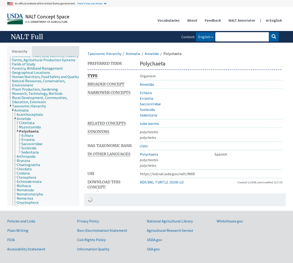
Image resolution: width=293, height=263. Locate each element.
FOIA (11, 239)
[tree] (43, 131)
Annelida (152, 53)
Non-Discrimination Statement (102, 230)
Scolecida (147, 109)
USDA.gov (154, 239)
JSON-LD (176, 182)
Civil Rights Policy (91, 239)
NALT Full (27, 37)
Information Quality (93, 249)
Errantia (146, 98)
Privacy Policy (88, 221)
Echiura (146, 92)
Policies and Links (21, 221)
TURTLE (161, 182)
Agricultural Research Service (170, 230)
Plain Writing (17, 230)
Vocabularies (169, 20)
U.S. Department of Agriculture (46, 22)
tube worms (149, 123)
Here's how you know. (90, 3)
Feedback (213, 20)
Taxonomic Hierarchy (104, 53)
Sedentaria (148, 115)
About (192, 20)
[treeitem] (46, 60)
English (203, 36)
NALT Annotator (242, 20)
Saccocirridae (150, 104)
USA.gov (153, 249)
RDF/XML (147, 182)
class (144, 145)
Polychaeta (149, 154)
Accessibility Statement (26, 249)
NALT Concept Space (47, 16)
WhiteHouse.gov (230, 221)
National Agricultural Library (170, 221)
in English (274, 20)
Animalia (133, 53)
